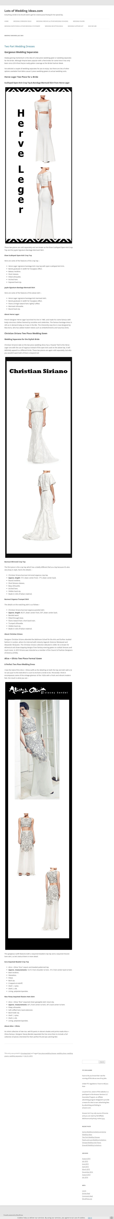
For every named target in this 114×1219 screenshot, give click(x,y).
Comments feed (87, 1196)
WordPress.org (87, 1199)
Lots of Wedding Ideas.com (23, 11)
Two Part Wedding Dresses (19, 46)
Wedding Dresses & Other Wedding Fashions (52, 21)
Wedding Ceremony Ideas (22, 21)
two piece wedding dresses (47, 1053)
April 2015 (85, 1167)
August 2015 (86, 1159)
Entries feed (86, 1193)
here (103, 1118)
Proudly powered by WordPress (13, 1215)
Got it (90, 1218)
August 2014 (86, 1175)
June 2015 (85, 1164)
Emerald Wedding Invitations (91, 1145)
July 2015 (85, 1161)
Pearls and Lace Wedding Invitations (94, 1140)
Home (6, 21)
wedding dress (61, 1053)
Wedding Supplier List (75, 26)
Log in (84, 1191)
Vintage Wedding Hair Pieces (91, 1143)
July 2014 (85, 1177)
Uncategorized (25, 1053)
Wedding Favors (79, 21)
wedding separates (15, 1056)
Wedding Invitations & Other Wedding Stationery (22, 26)
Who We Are (92, 26)
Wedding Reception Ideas (54, 26)
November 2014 (87, 1172)
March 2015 (86, 1169)
